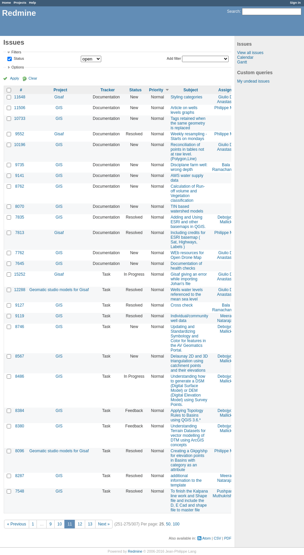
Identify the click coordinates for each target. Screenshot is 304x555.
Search (233, 11)
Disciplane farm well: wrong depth (189, 167)
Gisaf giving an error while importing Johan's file (189, 279)
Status (18, 59)
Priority (156, 90)
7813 (19, 232)
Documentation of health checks (186, 266)
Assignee (227, 90)
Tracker (108, 90)
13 (90, 524)
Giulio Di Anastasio (226, 99)
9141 (19, 175)
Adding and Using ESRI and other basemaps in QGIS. (188, 222)
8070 (19, 206)
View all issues (250, 52)
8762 (19, 186)
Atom (206, 538)
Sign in (295, 2)
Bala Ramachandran (226, 167)
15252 (19, 274)
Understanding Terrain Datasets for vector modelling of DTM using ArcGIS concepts (188, 435)
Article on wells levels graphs (184, 110)
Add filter (174, 58)
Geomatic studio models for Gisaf (58, 289)
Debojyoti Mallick (226, 219)
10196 (19, 144)
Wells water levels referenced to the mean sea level (187, 294)
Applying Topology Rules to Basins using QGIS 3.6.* (187, 415)
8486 (19, 376)
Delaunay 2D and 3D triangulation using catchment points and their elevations (189, 363)
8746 (19, 326)
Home (6, 2)
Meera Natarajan (226, 318)
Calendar (245, 57)
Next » (104, 524)
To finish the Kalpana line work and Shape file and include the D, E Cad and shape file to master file (189, 500)
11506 (19, 107)
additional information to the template (186, 480)
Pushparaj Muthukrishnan (226, 493)
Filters (16, 52)
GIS (59, 107)
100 (176, 524)
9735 (19, 165)
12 (80, 524)
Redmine (135, 551)
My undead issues (253, 81)
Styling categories (186, 97)
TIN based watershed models (187, 209)
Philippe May (226, 107)
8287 (19, 475)
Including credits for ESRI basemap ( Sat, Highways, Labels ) (188, 239)
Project (60, 90)
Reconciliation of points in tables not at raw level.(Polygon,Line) (187, 151)
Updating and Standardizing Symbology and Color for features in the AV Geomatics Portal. (188, 338)
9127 (19, 305)
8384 (19, 410)
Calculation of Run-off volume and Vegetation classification (188, 193)
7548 (19, 491)
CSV (217, 538)
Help (32, 2)
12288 (19, 289)
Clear (32, 78)
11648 (19, 97)
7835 (19, 217)
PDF (228, 538)
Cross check (182, 305)
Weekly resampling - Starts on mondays (189, 136)
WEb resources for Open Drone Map (187, 255)
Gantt (242, 62)
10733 (19, 118)
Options (17, 67)
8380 (19, 426)
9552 (19, 134)
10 (59, 524)
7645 (19, 263)
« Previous (16, 524)
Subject (190, 90)
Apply (14, 78)
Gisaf (59, 97)
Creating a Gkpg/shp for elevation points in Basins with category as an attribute (189, 460)
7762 (19, 252)
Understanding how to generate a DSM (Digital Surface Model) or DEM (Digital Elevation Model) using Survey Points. (189, 390)
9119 (19, 316)
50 (168, 524)
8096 (19, 451)
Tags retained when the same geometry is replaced (188, 123)
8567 (19, 356)
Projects (20, 2)
